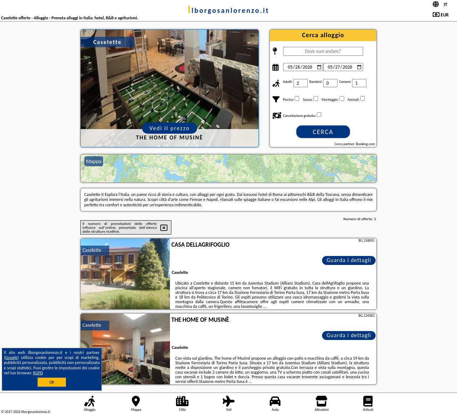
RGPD (38, 372)
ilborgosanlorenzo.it (229, 10)
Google (11, 357)
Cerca (323, 132)
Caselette (91, 250)
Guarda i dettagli (349, 260)
